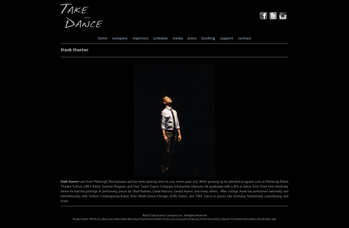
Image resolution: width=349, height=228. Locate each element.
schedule (160, 38)
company (119, 38)
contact (244, 38)
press (192, 38)
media (178, 38)
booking (208, 38)
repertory (140, 38)
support (226, 38)
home (102, 38)
